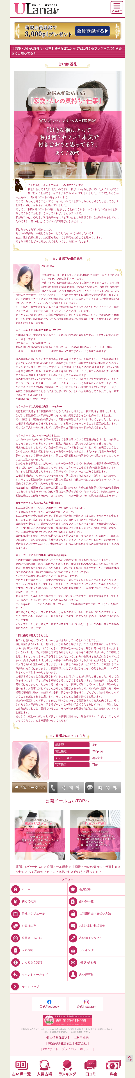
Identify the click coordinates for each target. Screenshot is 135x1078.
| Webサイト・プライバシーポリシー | (67, 1049)
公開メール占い (26, 937)
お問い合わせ (82, 962)
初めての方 (23, 901)
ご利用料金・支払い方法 (89, 913)
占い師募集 (81, 974)
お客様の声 (23, 925)
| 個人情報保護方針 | (58, 1037)
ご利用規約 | (81, 1037)
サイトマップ (24, 986)
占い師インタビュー (86, 937)
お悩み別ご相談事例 (86, 925)
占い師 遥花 (67, 64)
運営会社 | (82, 1043)
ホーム (20, 889)
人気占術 (21, 950)
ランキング (81, 950)
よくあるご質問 (26, 962)
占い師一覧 (81, 901)
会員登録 (79, 889)
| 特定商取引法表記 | (60, 1043)
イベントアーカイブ (29, 974)
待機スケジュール (27, 913)
